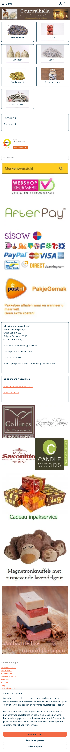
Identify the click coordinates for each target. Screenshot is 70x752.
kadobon (5, 679)
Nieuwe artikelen (8, 676)
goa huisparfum (8, 688)
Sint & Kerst (6, 670)
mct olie (4, 682)
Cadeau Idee (6, 673)
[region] (35, 712)
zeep (3, 685)
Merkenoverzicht (8, 667)
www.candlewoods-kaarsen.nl (18, 386)
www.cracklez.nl (11, 392)
